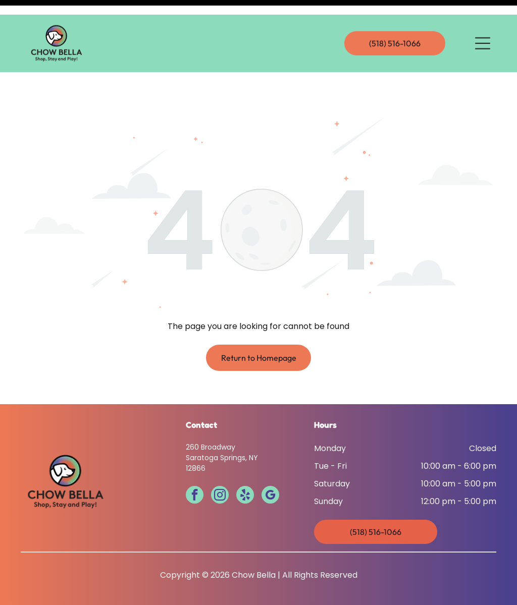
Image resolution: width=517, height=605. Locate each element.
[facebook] (194, 471)
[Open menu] (482, 28)
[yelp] (245, 471)
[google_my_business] (270, 471)
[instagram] (220, 471)
